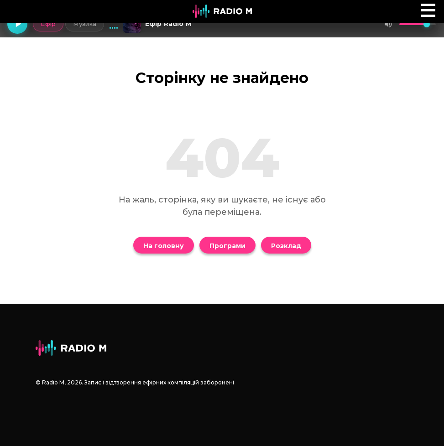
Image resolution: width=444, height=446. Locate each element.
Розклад (286, 246)
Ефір (48, 23)
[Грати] (17, 24)
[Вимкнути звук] (388, 24)
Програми (227, 246)
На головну (163, 246)
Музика (84, 23)
